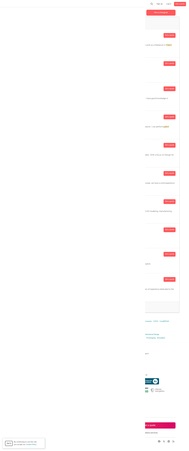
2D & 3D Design (19, 334)
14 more (87, 134)
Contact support (142, 354)
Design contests (20, 362)
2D (35, 296)
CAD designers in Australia (65, 400)
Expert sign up (141, 375)
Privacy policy (101, 379)
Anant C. (35, 88)
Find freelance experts (63, 354)
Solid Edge (56, 325)
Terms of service (102, 375)
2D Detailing (51, 134)
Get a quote (180, 4)
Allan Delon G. (38, 144)
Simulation (161, 338)
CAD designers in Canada (65, 392)
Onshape (46, 325)
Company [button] (99, 349)
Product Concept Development (92, 338)
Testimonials (100, 366)
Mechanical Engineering (40, 338)
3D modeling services (22, 371)
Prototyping (151, 338)
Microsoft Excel (36, 325)
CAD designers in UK (63, 396)
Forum (138, 362)
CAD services (19, 366)
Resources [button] (140, 349)
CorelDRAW (70, 77)
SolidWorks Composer (80, 325)
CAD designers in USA (64, 388)
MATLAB (24, 325)
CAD (98, 268)
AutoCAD (54, 105)
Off (101, 23)
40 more (112, 162)
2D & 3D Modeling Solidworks (25, 321)
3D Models (51, 334)
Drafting (116, 334)
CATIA (155, 321)
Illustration (70, 52)
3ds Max (41, 321)
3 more (79, 52)
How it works (19, 354)
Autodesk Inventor (58, 218)
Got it (9, 443)
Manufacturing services (23, 379)
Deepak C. (35, 253)
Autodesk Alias (112, 321)
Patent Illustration (72, 338)
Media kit (99, 362)
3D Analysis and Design (39, 105)
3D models (59, 379)
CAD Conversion (98, 218)
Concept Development (89, 334)
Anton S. (35, 172)
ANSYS (49, 321)
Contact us (100, 371)
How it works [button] (20, 349)
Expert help (140, 371)
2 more (89, 77)
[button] (48, 4)
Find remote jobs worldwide (66, 371)
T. (35, 34)
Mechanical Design (152, 334)
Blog (137, 358)
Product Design (111, 338)
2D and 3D (61, 296)
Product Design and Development (132, 338)
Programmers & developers (25, 375)
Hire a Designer (161, 13)
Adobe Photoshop (75, 321)
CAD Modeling (73, 334)
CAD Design (35, 52)
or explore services (149, 433)
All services (18, 383)
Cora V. (34, 229)
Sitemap (58, 409)
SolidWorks (65, 325)
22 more (110, 218)
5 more (93, 105)
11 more (114, 190)
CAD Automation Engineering (78, 218)
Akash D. (35, 116)
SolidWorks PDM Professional (102, 325)
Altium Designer (89, 321)
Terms (60, 442)
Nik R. (33, 201)
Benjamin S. (36, 278)
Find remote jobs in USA (64, 375)
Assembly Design (65, 134)
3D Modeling (103, 190)
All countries (60, 404)
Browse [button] (58, 349)
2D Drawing (101, 162)
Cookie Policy (31, 445)
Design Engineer (105, 334)
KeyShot (16, 325)
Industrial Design (136, 334)
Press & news (101, 358)
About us (99, 354)
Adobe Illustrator (59, 321)
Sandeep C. (36, 62)
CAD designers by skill (63, 383)
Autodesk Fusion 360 (68, 105)
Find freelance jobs (62, 358)
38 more (92, 296)
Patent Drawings (56, 338)
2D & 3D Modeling (37, 134)
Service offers (60, 362)
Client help (140, 366)
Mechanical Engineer (21, 338)
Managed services (21, 358)
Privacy (52, 442)
